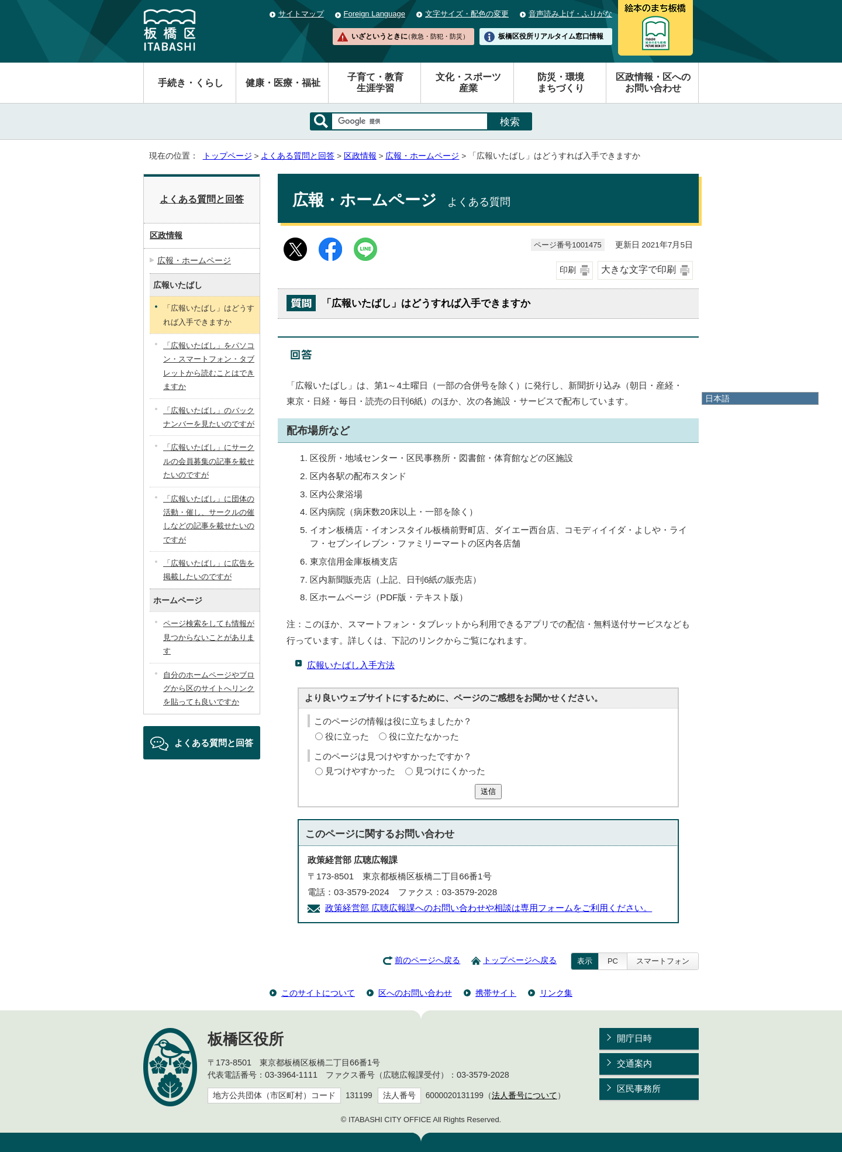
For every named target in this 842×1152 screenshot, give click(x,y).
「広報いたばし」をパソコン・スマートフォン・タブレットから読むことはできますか (208, 366)
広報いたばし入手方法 (351, 665)
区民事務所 (639, 1088)
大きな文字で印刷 (638, 269)
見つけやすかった (360, 771)
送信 (488, 791)
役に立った (347, 736)
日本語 (717, 398)
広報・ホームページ (422, 156)
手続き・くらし (190, 83)
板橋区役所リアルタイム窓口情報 (550, 36)
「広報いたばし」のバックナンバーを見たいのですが (208, 417)
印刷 (568, 270)
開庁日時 (634, 1038)
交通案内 (634, 1063)
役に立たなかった (424, 736)
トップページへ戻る (520, 960)
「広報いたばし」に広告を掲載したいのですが (208, 570)
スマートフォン (662, 961)
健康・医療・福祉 (283, 83)
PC (613, 961)
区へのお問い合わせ (415, 993)
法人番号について (524, 1095)
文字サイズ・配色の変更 (467, 13)
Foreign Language (374, 13)
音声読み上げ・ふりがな (570, 13)
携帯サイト (495, 993)
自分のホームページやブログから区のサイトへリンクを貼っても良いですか (208, 688)
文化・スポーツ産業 (468, 82)
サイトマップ (301, 13)
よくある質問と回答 (297, 156)
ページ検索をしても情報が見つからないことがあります (208, 637)
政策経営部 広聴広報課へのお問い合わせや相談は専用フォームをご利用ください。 (488, 908)
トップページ (227, 156)
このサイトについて (318, 993)
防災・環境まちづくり (560, 82)
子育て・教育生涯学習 (375, 82)
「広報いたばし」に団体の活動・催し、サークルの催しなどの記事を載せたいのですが (208, 519)
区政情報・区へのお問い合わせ (653, 82)
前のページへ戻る (427, 960)
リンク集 (556, 993)
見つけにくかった (450, 771)
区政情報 (360, 156)
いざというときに (409, 36)
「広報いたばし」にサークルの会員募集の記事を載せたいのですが (208, 461)
